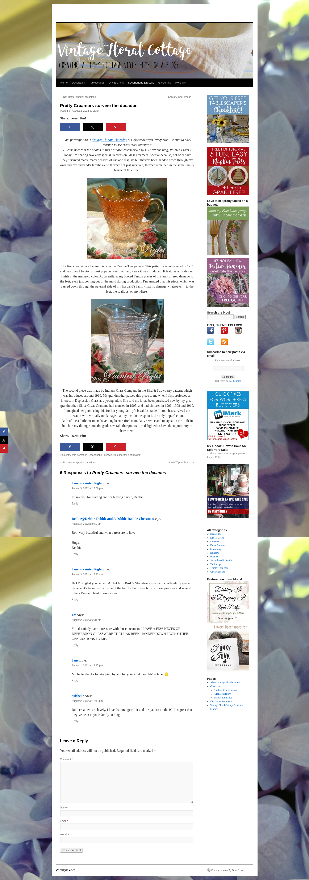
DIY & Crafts (116, 82)
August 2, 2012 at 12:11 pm (87, 701)
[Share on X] (93, 127)
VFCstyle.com (76, 14)
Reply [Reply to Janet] (75, 680)
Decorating (78, 82)
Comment (66, 759)
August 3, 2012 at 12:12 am (87, 574)
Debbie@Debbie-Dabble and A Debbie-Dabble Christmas (113, 518)
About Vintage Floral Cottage (225, 682)
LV (74, 615)
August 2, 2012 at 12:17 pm (87, 665)
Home (64, 82)
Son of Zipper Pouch (181, 96)
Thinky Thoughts (219, 567)
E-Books (214, 541)
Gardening (164, 82)
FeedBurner (235, 380)
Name (64, 807)
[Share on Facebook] (70, 127)
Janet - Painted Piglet (87, 483)
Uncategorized (217, 571)
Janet (96, 110)
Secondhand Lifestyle (141, 82)
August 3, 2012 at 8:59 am (86, 523)
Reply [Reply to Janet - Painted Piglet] (75, 503)
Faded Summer (218, 545)
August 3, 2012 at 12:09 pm (87, 488)
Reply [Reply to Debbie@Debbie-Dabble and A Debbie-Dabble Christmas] (75, 554)
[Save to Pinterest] (116, 127)
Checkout (215, 686)
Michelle (78, 696)
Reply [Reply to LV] (75, 645)
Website (64, 834)
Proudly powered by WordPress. (227, 870)
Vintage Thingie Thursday (109, 140)
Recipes (214, 556)
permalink (135, 455)
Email (64, 821)
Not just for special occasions (78, 96)
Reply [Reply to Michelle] (75, 721)
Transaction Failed (223, 697)
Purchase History (222, 693)
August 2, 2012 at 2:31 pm (86, 619)
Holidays (180, 82)
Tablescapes (96, 82)
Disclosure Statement (221, 701)
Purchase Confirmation (225, 690)
